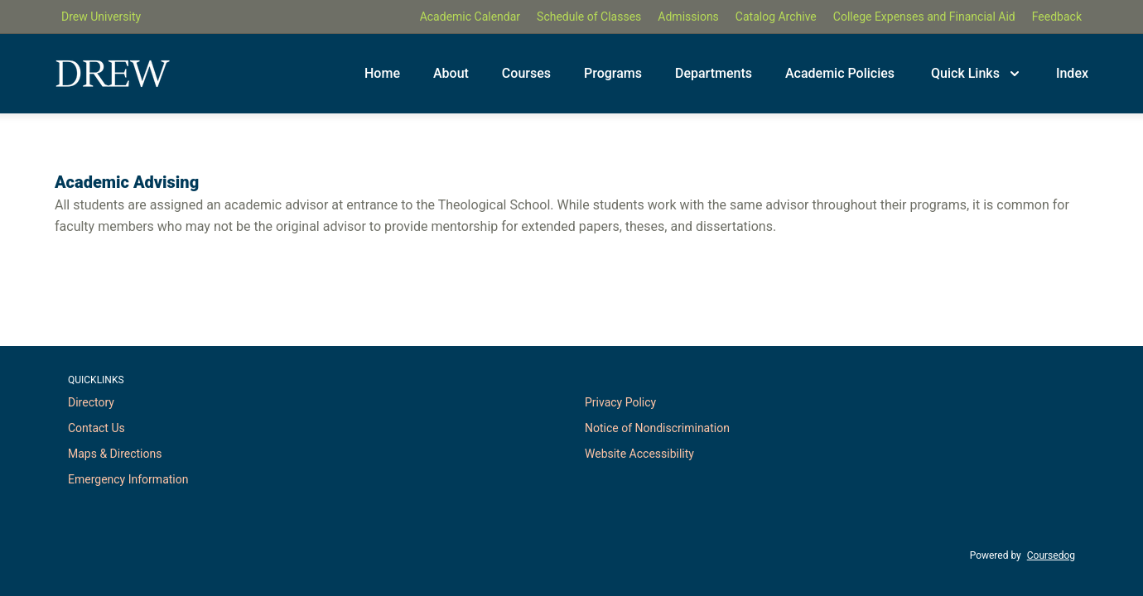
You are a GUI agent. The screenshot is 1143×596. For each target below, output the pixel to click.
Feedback (1057, 16)
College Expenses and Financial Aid (924, 16)
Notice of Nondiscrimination (657, 428)
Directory (91, 402)
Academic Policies (840, 73)
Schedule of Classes (589, 16)
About (451, 73)
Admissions (688, 16)
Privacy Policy (620, 402)
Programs (613, 73)
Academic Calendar (470, 16)
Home (382, 73)
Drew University (101, 16)
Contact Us (96, 428)
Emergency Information (128, 479)
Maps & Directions (115, 453)
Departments (713, 73)
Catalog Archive (776, 16)
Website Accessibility (639, 453)
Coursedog (1051, 555)
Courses (526, 73)
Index (1072, 73)
